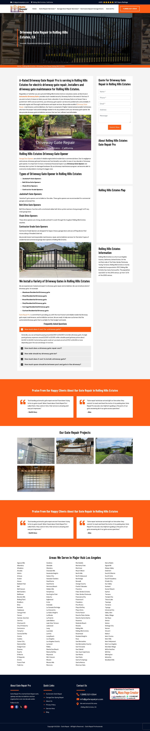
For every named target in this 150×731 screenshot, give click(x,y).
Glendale (49, 565)
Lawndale (49, 631)
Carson (19, 615)
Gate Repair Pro (24, 315)
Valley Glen (108, 613)
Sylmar (107, 592)
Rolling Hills (79, 628)
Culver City (21, 641)
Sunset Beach (109, 589)
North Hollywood (81, 576)
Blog (47, 712)
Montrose (79, 568)
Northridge (79, 579)
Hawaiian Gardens (52, 579)
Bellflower (20, 594)
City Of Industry (22, 626)
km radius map (115, 216)
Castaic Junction (23, 618)
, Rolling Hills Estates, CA (88, 707)
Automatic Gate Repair (54, 694)
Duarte (19, 652)
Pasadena (79, 602)
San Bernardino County (83, 644)
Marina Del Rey (51, 652)
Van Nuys (108, 618)
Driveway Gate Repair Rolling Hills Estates (51, 66)
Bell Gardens (21, 592)
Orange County (81, 584)
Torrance (108, 605)
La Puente (49, 618)
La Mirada (49, 615)
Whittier (107, 652)
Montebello (79, 563)
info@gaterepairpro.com (19, 2)
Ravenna (79, 620)
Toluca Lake (109, 599)
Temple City (109, 597)
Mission (48, 660)
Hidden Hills (50, 589)
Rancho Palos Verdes (83, 615)
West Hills (108, 639)
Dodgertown (21, 647)
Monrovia (49, 665)
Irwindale (49, 605)
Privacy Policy (51, 705)
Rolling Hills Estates (29, 66)
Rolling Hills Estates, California (42, 2)
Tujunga (107, 607)
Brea (18, 605)
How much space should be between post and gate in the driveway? (53, 364)
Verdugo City (109, 626)
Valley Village (109, 615)
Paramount (79, 599)
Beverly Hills (21, 597)
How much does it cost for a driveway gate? (43, 329)
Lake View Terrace (52, 623)
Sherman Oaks (80, 665)
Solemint (108, 571)
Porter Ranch (80, 613)
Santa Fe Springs (81, 660)
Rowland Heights (81, 636)
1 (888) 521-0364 (130, 9)
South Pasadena (110, 579)
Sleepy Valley (109, 568)
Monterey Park (81, 565)
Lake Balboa (50, 620)
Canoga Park (21, 613)
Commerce (21, 628)
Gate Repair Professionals (94, 726)
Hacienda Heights (52, 573)
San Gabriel (79, 649)
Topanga (108, 602)
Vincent (107, 631)
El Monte (20, 654)
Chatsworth (21, 623)
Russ (77, 639)
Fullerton (20, 665)
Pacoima (79, 589)
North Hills (79, 573)
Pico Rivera (79, 605)
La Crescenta (50, 610)
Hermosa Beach (51, 586)
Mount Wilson (80, 571)
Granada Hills (50, 571)
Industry (49, 597)
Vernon (107, 628)
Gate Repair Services (46, 9)
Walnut (107, 634)
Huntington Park (52, 594)
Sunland (107, 586)
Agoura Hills (21, 563)
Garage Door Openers (26, 159)
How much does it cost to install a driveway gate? (45, 359)
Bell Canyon (21, 589)
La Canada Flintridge (53, 607)
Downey (20, 649)
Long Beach (50, 636)
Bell (18, 586)
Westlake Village (110, 647)
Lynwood (49, 644)
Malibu (48, 647)
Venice (107, 620)
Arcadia (19, 571)
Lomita (48, 634)
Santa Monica (80, 662)
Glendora (49, 568)
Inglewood (49, 599)
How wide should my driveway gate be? (41, 354)
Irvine (48, 602)
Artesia (19, 576)
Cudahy (19, 639)
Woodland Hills (109, 660)
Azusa (19, 581)
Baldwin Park (21, 584)
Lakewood (49, 626)
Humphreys (50, 592)
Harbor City (50, 576)
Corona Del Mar (22, 634)
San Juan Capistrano (83, 652)
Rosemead (79, 634)
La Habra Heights (52, 613)
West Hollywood (110, 641)
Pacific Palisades (81, 586)
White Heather (110, 649)
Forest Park (21, 662)
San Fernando (80, 647)
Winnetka (108, 657)
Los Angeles (50, 639)
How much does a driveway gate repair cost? (43, 348)
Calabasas (20, 610)
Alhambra (20, 565)
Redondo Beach (81, 623)
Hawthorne (50, 581)
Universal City (109, 610)
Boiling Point (21, 599)
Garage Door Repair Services (67, 9)
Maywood (49, 654)
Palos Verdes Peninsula (83, 594)
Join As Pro (110, 9)
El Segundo (21, 657)
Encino (19, 660)
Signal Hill (108, 565)
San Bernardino (81, 641)
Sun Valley (108, 584)
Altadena (20, 568)
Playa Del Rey (80, 607)
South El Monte (110, 573)
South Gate (109, 576)
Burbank (20, 607)
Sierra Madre (109, 563)
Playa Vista (79, 610)
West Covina (109, 636)
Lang (48, 628)
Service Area (50, 708)
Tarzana (108, 594)
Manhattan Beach (52, 649)
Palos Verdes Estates (83, 592)
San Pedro (79, 657)
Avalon (19, 579)
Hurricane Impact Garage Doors (92, 9)
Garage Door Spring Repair (55, 697)
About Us (49, 701)
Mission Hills (50, 662)
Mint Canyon (50, 657)
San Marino (79, 654)
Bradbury (20, 602)
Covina (19, 636)
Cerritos (20, 620)
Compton (20, 631)
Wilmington (108, 654)
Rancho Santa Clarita (83, 618)
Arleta (19, 573)
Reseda (78, 626)
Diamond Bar (21, 644)
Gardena (49, 563)
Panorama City (81, 597)
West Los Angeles (111, 644)
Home (34, 9)
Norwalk (78, 581)
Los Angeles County (53, 641)
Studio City (109, 581)
